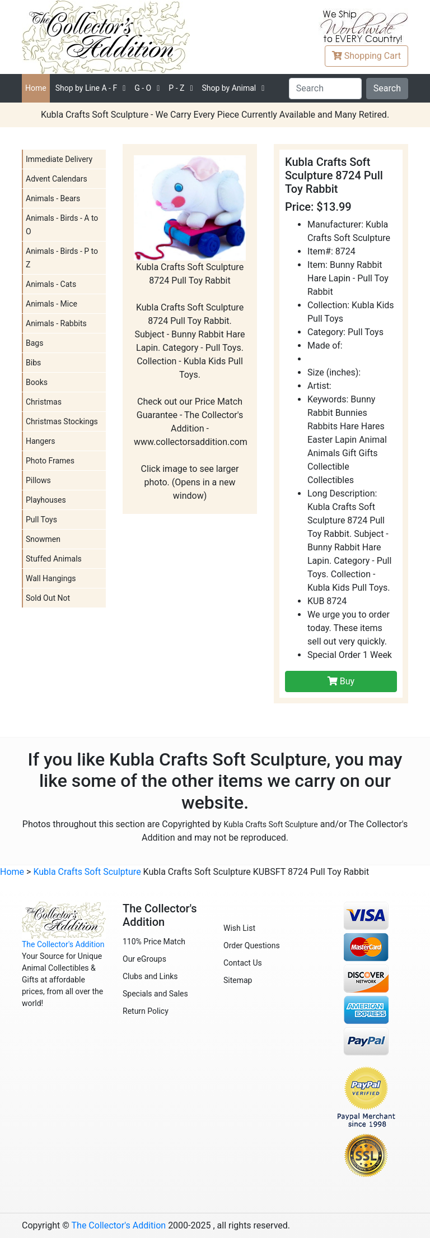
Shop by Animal (229, 88)
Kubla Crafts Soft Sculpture (270, 824)
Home (35, 88)
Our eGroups (144, 958)
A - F (86, 88)
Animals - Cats (51, 284)
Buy (341, 681)
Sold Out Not (48, 598)
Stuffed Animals (54, 558)
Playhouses (46, 499)
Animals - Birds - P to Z (62, 258)
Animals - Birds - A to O (62, 225)
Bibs (33, 362)
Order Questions (251, 945)
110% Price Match (154, 941)
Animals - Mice (51, 303)
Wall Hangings (51, 578)
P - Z (176, 88)
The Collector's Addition (63, 944)
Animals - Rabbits (56, 323)
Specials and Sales (155, 993)
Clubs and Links (150, 976)
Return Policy (146, 1011)
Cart (366, 55)
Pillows (38, 480)
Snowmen (43, 539)
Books (37, 382)
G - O (142, 88)
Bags (34, 343)
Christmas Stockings (62, 421)
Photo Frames (50, 460)
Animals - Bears (53, 198)
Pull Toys (41, 519)
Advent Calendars (56, 178)
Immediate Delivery (59, 159)
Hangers (40, 441)
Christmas (44, 401)
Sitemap (237, 980)
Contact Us (242, 962)
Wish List (239, 928)
